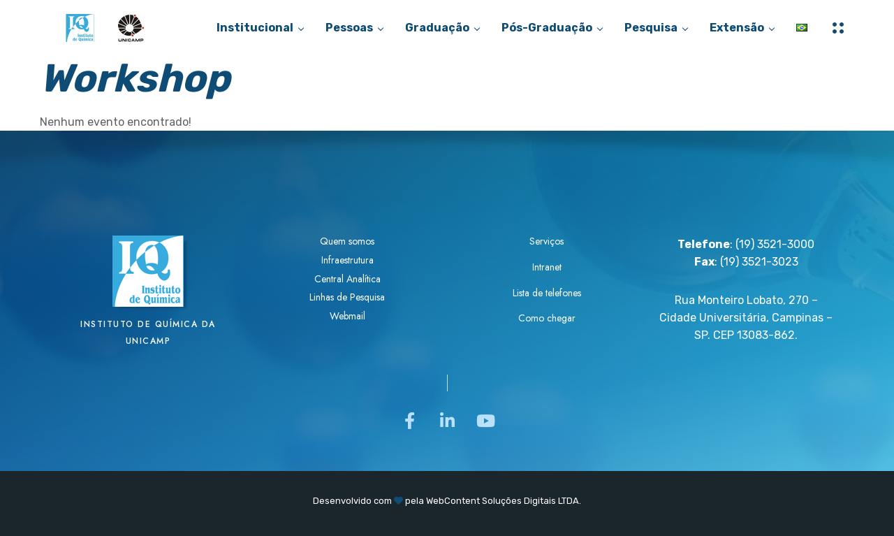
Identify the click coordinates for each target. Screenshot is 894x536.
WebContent (453, 500)
